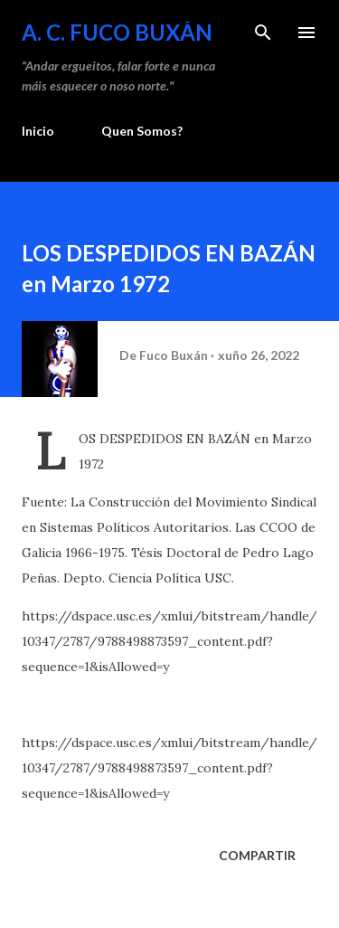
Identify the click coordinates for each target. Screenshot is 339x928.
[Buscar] (263, 32)
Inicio (38, 130)
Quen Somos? (142, 130)
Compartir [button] (257, 855)
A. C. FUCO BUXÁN (117, 32)
